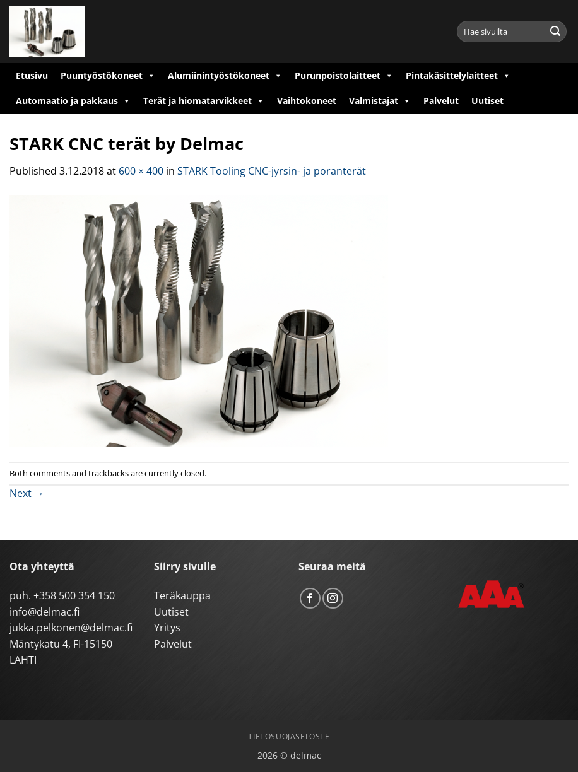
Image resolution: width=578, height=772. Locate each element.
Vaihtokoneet (306, 101)
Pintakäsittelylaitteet (458, 75)
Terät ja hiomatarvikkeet (203, 101)
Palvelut (441, 101)
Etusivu (32, 75)
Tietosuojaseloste (288, 736)
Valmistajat (380, 101)
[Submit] (555, 31)
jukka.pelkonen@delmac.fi (71, 628)
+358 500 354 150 (74, 595)
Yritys (167, 628)
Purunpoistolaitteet (344, 75)
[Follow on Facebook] (310, 598)
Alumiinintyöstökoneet (225, 75)
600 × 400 (141, 171)
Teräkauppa (182, 595)
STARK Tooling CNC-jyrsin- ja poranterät (271, 171)
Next (26, 493)
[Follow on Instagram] (332, 598)
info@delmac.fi (44, 612)
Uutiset (487, 101)
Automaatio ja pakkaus (73, 101)
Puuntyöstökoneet (108, 75)
